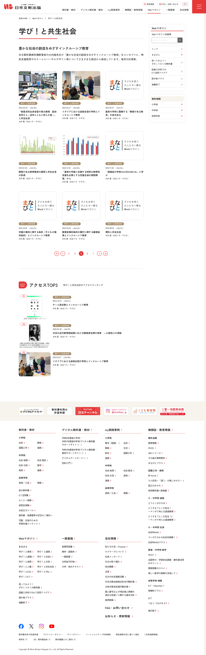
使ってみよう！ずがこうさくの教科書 (167, 63)
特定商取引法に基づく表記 (127, 634)
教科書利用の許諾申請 (28, 634)
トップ (167, 49)
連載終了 (167, 87)
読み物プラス (167, 81)
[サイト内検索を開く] (185, 4)
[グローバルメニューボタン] (199, 6)
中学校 (168, 113)
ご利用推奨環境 (151, 634)
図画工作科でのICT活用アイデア (167, 73)
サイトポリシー (74, 634)
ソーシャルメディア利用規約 (98, 634)
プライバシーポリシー (52, 634)
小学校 (168, 107)
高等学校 (168, 120)
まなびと (168, 55)
